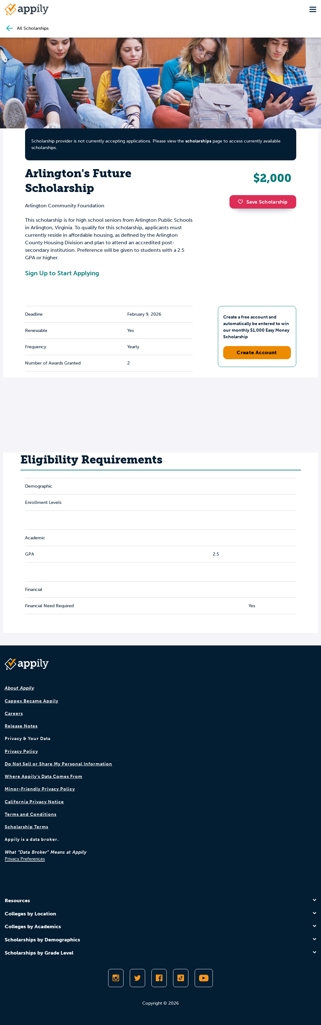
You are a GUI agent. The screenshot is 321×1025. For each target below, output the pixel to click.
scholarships (198, 141)
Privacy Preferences (25, 859)
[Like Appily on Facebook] (159, 978)
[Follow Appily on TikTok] (180, 978)
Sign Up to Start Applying (62, 273)
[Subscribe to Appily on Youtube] (204, 978)
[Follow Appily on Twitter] (137, 978)
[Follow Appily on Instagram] (116, 978)
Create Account (257, 352)
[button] (242, 201)
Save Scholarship (262, 202)
